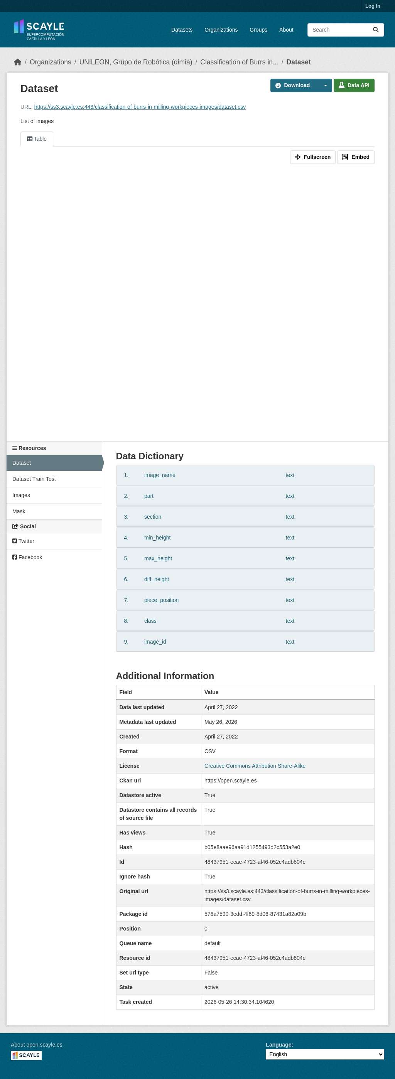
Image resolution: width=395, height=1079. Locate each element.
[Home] (18, 62)
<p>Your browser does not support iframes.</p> (197, 304)
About (286, 30)
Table (37, 139)
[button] (323, 85)
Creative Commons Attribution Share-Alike (255, 766)
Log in (372, 6)
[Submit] (375, 30)
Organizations (221, 30)
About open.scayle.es (36, 1045)
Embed (356, 157)
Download (292, 85)
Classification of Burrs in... (239, 62)
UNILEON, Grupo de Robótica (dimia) (135, 62)
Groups (258, 30)
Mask (18, 511)
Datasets (181, 30)
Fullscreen (313, 157)
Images (21, 495)
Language (278, 1045)
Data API (354, 85)
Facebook (27, 557)
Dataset (299, 62)
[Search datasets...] (345, 30)
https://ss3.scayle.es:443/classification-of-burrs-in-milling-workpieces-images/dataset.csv (140, 107)
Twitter (23, 541)
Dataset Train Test (34, 479)
